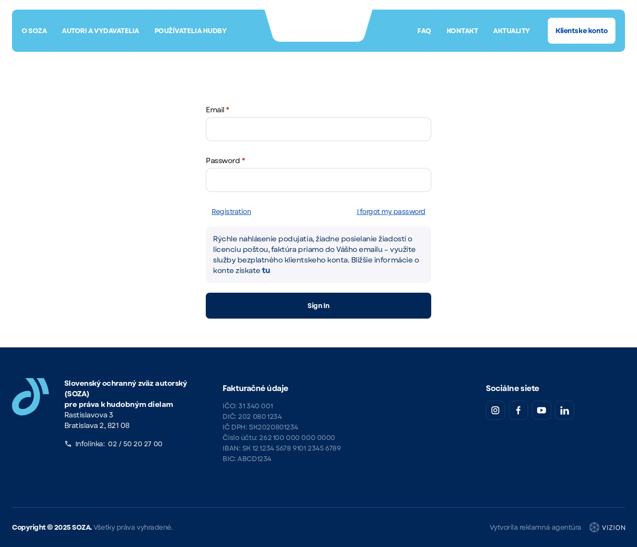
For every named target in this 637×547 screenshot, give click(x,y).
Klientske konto (581, 31)
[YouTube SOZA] (541, 410)
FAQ (424, 31)
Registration (231, 211)
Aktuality (511, 31)
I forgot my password (391, 211)
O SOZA (34, 31)
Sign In (318, 305)
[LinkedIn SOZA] (564, 410)
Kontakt (462, 31)
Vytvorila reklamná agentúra (557, 527)
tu (266, 270)
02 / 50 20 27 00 (135, 444)
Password (225, 160)
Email (217, 110)
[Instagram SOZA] (495, 410)
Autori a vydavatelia (100, 31)
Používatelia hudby (190, 31)
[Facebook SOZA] (518, 410)
